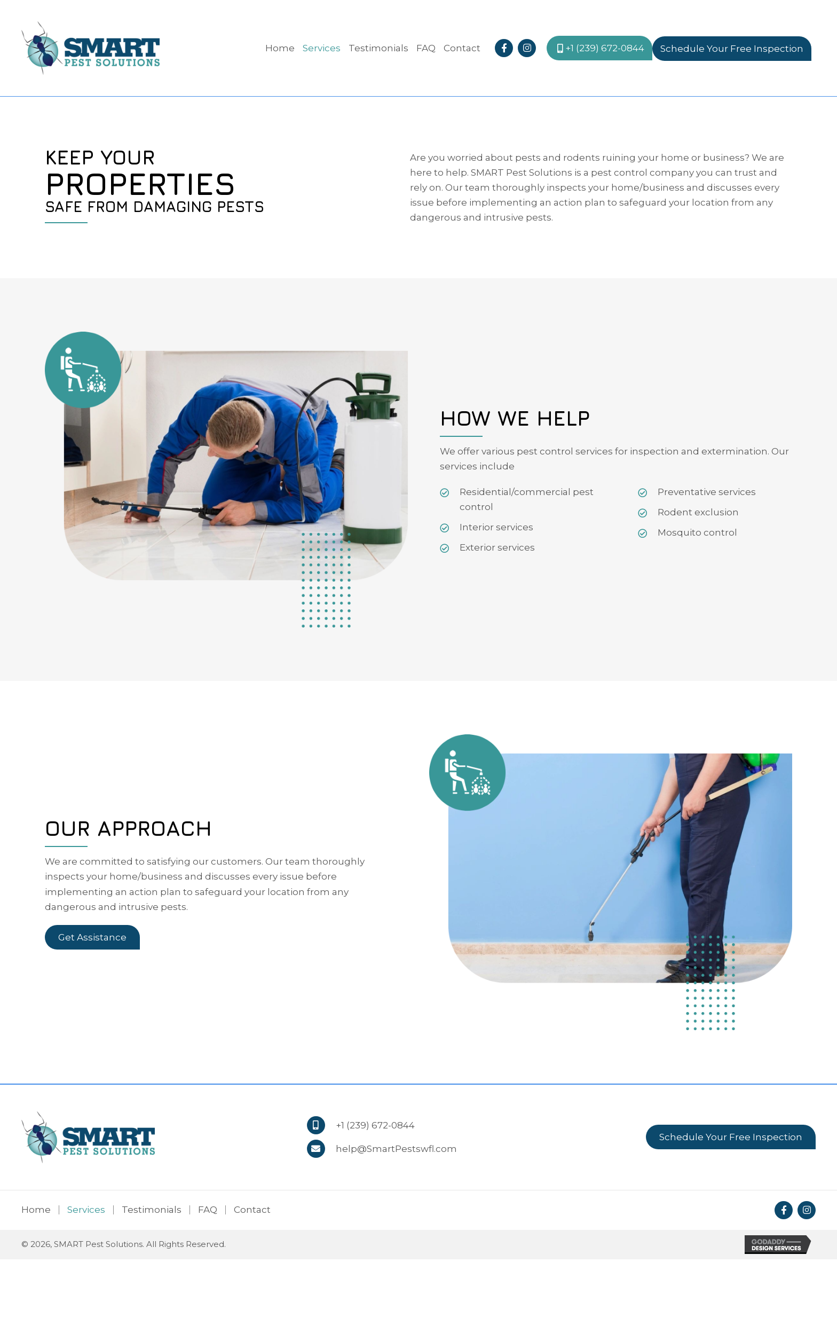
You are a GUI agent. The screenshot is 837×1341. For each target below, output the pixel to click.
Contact (252, 1209)
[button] (504, 48)
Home (36, 1209)
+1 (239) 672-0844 (375, 1125)
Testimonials (151, 1209)
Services (86, 1209)
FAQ (207, 1209)
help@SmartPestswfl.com (396, 1148)
